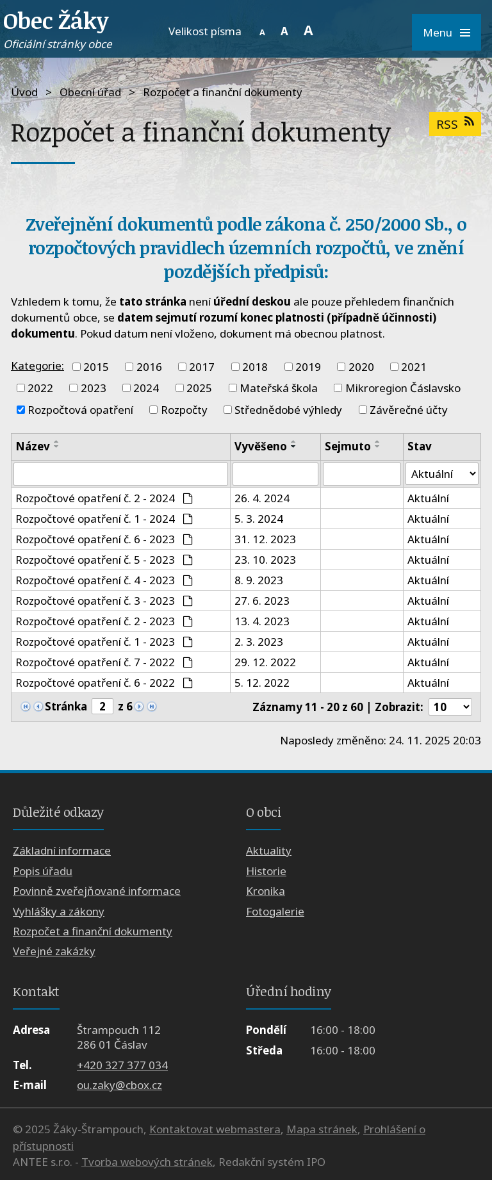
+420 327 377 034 (122, 1065)
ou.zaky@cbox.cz (119, 1085)
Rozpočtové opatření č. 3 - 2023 (104, 600)
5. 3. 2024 (258, 518)
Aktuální (428, 498)
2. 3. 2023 (258, 641)
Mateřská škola (279, 388)
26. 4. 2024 (262, 498)
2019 (308, 366)
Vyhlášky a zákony (58, 911)
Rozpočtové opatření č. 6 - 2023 (104, 539)
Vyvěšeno (260, 446)
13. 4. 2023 (262, 621)
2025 (199, 388)
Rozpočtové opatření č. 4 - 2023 (104, 580)
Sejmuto (348, 446)
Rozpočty (184, 409)
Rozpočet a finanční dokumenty (92, 931)
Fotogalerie (275, 911)
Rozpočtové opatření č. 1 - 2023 (104, 641)
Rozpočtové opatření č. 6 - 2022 (104, 682)
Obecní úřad (90, 92)
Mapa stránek (321, 1129)
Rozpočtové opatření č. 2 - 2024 (104, 498)
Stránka (66, 706)
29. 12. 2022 (265, 662)
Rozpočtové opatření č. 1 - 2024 (104, 518)
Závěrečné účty (409, 409)
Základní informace (62, 850)
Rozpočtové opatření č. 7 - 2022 (104, 662)
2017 (202, 366)
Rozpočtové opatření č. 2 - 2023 (104, 621)
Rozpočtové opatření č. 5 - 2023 (104, 559)
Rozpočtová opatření (80, 409)
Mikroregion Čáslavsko (403, 388)
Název (32, 446)
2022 (40, 388)
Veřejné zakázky (54, 951)
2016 (149, 366)
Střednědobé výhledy (288, 409)
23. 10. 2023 (265, 559)
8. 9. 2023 (258, 580)
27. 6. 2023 (262, 600)
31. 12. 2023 (265, 539)
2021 (414, 366)
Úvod (24, 92)
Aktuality (268, 850)
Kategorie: (37, 365)
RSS (454, 124)
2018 (255, 366)
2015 (96, 366)
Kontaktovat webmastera (215, 1129)
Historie (266, 871)
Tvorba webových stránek (147, 1162)
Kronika (265, 890)
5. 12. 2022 (262, 682)
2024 (146, 388)
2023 (93, 388)
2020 (361, 366)
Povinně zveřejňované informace (97, 890)
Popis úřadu (42, 871)
